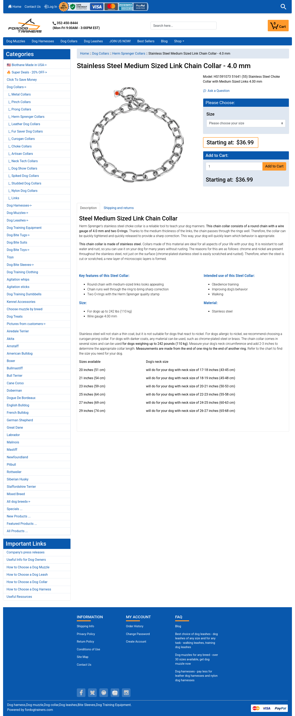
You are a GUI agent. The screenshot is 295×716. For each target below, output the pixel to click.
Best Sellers (145, 41)
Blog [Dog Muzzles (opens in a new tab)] (178, 626)
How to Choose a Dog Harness (29, 589)
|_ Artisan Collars (20, 154)
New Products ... (19, 516)
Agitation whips (18, 279)
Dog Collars (69, 41)
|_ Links (13, 198)
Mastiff (12, 450)
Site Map (82, 657)
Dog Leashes (93, 41)
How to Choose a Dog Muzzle (28, 567)
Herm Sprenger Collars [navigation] (128, 53)
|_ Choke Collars (19, 146)
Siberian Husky (17, 479)
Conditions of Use (88, 649)
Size (210, 114)
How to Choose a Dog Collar (27, 582)
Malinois (13, 442)
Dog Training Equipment (24, 228)
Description (88, 208)
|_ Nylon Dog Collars (22, 191)
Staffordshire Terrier (21, 487)
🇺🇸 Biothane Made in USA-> (27, 65)
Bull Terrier (14, 376)
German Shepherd (20, 420)
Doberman (14, 390)
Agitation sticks (18, 287)
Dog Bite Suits (17, 242)
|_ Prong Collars (19, 109)
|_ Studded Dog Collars (24, 183)
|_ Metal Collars (19, 94)
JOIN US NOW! (120, 41)
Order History (134, 626)
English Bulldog (18, 405)
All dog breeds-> (18, 502)
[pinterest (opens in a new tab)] (104, 693)
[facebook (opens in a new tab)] (81, 693)
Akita (10, 339)
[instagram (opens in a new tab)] (126, 693)
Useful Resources (19, 597)
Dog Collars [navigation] (100, 53)
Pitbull (11, 464)
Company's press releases (25, 552)
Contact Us (33, 7)
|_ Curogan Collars (21, 139)
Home (14, 7)
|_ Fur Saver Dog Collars (25, 131)
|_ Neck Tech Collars (22, 161)
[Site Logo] (25, 25)
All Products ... (17, 531)
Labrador (13, 435)
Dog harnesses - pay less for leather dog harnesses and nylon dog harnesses (196, 676)
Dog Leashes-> (17, 220)
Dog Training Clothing (22, 272)
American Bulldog (20, 353)
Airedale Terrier (18, 331)
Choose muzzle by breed (24, 309)
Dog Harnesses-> (19, 205)
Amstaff (13, 346)
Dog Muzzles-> (17, 213)
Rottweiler (14, 472)
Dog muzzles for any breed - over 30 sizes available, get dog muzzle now (196, 659)
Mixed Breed (16, 494)
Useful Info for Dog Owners (26, 560)
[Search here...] (184, 25)
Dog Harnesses (43, 41)
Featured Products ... (22, 524)
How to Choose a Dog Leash (27, 575)
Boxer (11, 361)
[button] (283, 7)
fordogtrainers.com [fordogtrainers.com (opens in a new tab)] (39, 710)
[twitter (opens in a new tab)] (92, 693)
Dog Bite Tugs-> (18, 235)
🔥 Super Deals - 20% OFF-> (27, 72)
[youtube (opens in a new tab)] (115, 693)
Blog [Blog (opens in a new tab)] (164, 41)
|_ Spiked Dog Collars (23, 176)
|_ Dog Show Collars (22, 168)
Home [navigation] (84, 53)
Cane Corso (15, 383)
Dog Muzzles (15, 41)
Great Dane (15, 427)
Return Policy (85, 641)
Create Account (136, 641)
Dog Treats (15, 316)
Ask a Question (216, 91)
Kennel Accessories (21, 302)
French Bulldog (17, 413)
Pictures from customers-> (26, 324)
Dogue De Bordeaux (21, 398)
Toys (10, 257)
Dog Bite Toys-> (18, 250)
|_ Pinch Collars (19, 102)
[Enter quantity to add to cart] (234, 166)
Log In (50, 7)
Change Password (138, 634)
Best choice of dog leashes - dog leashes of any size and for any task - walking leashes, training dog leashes (196, 640)
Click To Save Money (22, 80)
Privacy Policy (86, 634)
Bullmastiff (15, 368)
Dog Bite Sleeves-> (20, 265)
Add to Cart (274, 166)
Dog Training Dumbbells (24, 294)
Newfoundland (17, 457)
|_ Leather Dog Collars (23, 124)
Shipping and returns (119, 208)
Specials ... (15, 509)
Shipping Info (85, 626)
